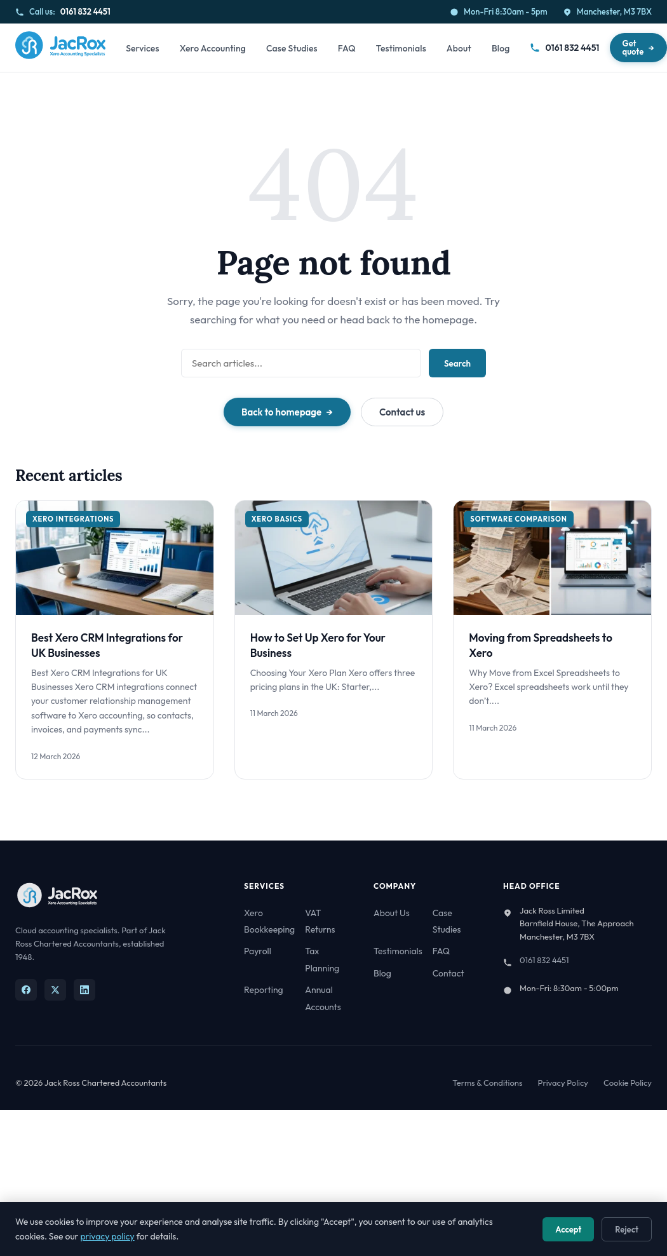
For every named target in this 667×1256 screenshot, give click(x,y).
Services (142, 48)
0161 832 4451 (85, 11)
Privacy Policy (563, 1082)
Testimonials (401, 48)
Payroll (257, 951)
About (459, 48)
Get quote (633, 47)
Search (457, 363)
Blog (500, 48)
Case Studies (292, 48)
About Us (392, 913)
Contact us (402, 412)
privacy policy (107, 1236)
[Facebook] (26, 990)
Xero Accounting (213, 48)
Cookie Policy (627, 1082)
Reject (626, 1229)
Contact (448, 973)
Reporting (263, 990)
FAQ (347, 48)
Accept (568, 1229)
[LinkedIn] (84, 990)
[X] (55, 990)
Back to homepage (281, 412)
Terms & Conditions (487, 1082)
